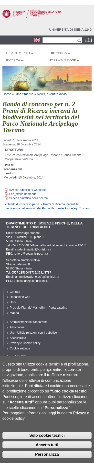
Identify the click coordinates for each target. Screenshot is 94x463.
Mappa (14, 313)
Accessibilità (18, 338)
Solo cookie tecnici (47, 445)
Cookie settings (20, 348)
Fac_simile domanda (22, 194)
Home (6, 94)
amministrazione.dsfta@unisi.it (37, 276)
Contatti (15, 292)
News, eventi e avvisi (52, 94)
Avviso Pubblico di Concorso (28, 190)
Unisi (13, 302)
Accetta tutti (47, 455)
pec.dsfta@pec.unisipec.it (33, 281)
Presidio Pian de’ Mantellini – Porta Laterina (38, 307)
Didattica (58, 53)
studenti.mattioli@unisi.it (33, 249)
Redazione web (20, 297)
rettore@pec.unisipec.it (31, 253)
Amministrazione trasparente (29, 322)
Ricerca (13, 60)
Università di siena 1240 (70, 29)
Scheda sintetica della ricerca (28, 198)
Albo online (17, 327)
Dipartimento (18, 53)
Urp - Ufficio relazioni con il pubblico (33, 332)
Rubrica (89, 40)
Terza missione (63, 60)
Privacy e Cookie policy (25, 343)
